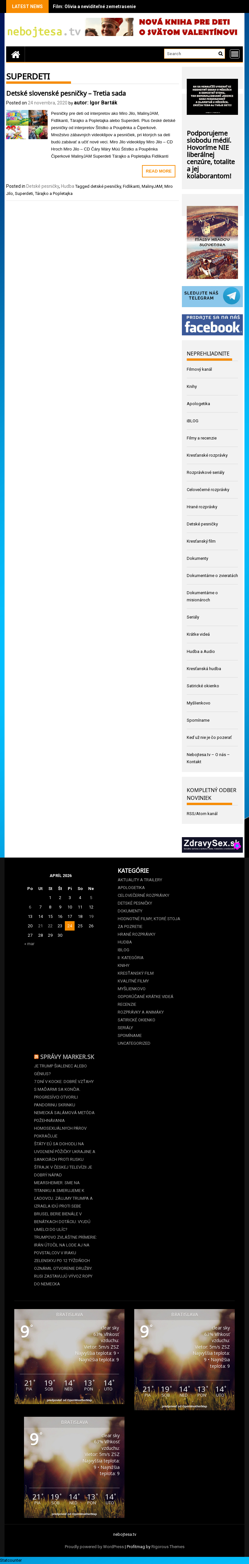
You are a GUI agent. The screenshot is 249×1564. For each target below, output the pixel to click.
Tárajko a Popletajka (54, 193)
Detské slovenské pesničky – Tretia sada (66, 92)
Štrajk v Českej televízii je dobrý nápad (63, 1171)
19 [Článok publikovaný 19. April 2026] (91, 916)
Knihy (192, 386)
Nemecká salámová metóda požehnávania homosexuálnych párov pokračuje (64, 1124)
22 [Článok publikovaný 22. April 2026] (50, 925)
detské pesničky (105, 186)
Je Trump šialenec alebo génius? (60, 1070)
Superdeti (24, 193)
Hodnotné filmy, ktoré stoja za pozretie (149, 922)
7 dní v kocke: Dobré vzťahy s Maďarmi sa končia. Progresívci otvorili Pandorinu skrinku (64, 1093)
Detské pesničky (42, 186)
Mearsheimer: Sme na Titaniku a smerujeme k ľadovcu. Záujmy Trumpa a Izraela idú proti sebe (63, 1194)
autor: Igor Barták (95, 103)
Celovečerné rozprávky (208, 489)
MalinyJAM (152, 186)
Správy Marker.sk (67, 1056)
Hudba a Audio (201, 651)
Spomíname (198, 720)
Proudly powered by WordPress (94, 1546)
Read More (159, 171)
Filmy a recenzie (202, 438)
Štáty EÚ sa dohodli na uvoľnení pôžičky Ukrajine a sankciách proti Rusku (64, 1151)
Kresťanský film (201, 541)
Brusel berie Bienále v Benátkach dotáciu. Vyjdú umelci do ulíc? (62, 1221)
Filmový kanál (199, 369)
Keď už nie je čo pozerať (209, 737)
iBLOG (192, 420)
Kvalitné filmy (133, 981)
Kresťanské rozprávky (207, 455)
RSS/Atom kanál (202, 813)
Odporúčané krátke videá (145, 996)
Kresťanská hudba (204, 668)
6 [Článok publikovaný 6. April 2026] (30, 907)
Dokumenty (197, 558)
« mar (29, 943)
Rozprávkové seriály (205, 472)
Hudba (67, 186)
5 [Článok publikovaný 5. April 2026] (91, 897)
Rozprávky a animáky (141, 1012)
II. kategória (131, 957)
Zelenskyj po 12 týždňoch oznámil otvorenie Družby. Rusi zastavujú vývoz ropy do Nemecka (63, 1272)
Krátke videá (198, 634)
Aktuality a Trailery (140, 879)
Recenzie (127, 1004)
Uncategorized (134, 1043)
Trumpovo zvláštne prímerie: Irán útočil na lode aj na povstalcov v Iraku (65, 1245)
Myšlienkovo (198, 703)
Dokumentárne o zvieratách (212, 575)
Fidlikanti (131, 186)
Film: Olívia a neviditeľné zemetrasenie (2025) (101, 6)
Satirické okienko (203, 685)
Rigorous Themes (167, 1546)
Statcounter (11, 1560)
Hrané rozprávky (202, 506)
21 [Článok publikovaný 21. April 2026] (40, 925)
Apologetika (198, 403)
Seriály (193, 617)
